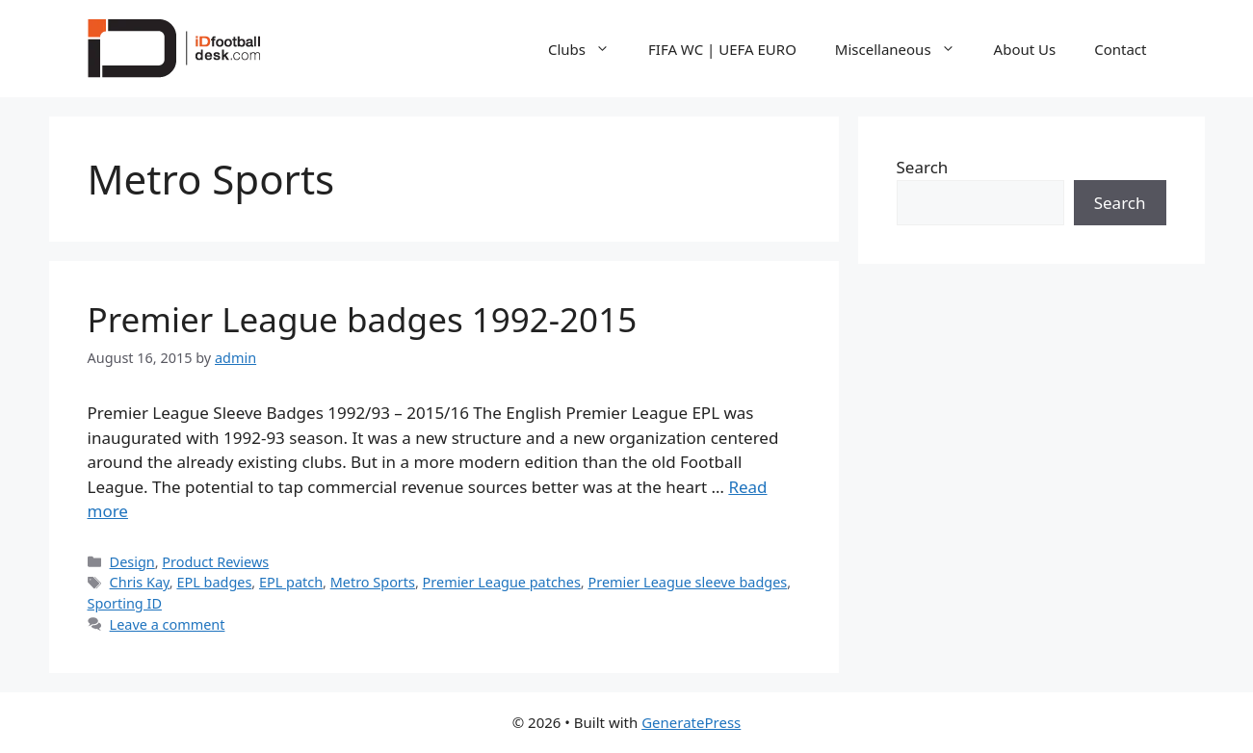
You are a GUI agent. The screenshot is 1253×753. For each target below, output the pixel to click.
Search (923, 167)
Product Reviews (215, 562)
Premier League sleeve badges (687, 582)
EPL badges (213, 582)
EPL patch (291, 582)
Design (132, 562)
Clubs (588, 49)
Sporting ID (125, 603)
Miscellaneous (905, 49)
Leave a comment (167, 624)
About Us (1025, 49)
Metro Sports (372, 582)
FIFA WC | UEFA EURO (722, 49)
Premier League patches (502, 582)
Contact (1120, 49)
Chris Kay (140, 582)
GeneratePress (691, 722)
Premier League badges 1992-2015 (363, 319)
